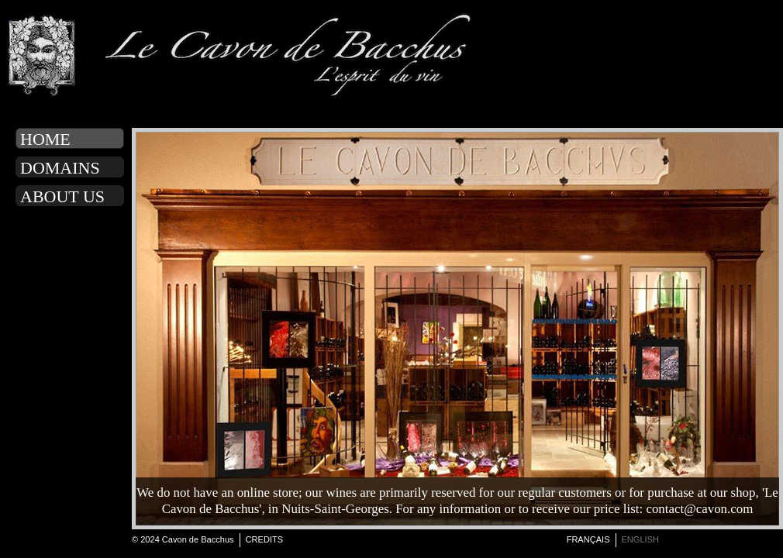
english (641, 539)
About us (62, 196)
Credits (265, 539)
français (588, 539)
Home (45, 139)
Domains (60, 167)
